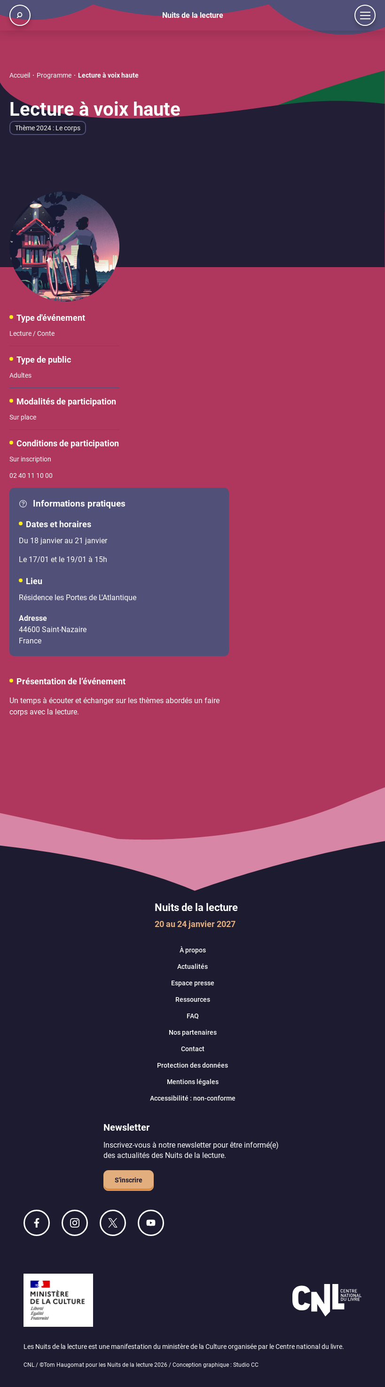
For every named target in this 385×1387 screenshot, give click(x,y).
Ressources (192, 999)
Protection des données (192, 1065)
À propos (193, 950)
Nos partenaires (193, 1032)
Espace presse (192, 983)
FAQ (193, 1016)
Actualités (192, 966)
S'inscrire (128, 1180)
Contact (192, 1049)
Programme (54, 75)
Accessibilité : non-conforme (193, 1098)
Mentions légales (193, 1082)
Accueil (19, 75)
